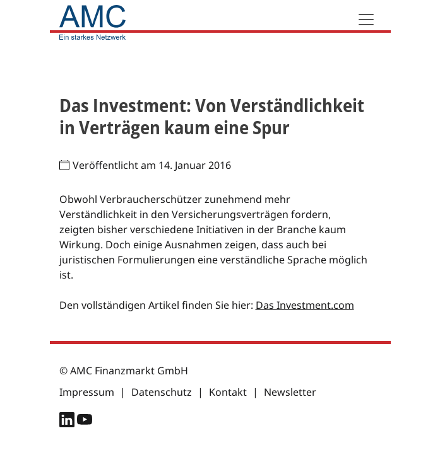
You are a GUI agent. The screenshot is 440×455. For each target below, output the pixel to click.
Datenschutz (161, 392)
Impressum (86, 392)
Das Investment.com (305, 305)
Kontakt (228, 392)
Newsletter (290, 392)
